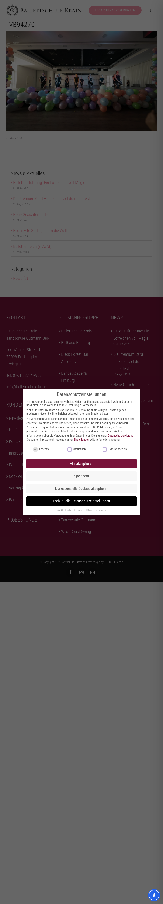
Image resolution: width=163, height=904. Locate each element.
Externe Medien (115, 449)
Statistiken (76, 449)
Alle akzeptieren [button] (81, 464)
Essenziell (42, 449)
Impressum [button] (101, 510)
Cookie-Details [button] (64, 510)
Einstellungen (81, 439)
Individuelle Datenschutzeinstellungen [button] (81, 501)
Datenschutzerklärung (120, 435)
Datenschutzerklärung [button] (84, 510)
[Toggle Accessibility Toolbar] (154, 895)
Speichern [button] (81, 476)
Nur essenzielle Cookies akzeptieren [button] (81, 488)
